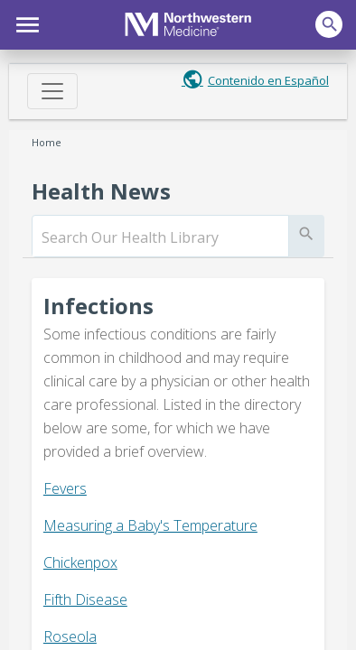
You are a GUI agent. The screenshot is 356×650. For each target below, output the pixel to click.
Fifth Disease (85, 599)
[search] (160, 237)
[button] (25, 23)
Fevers (65, 488)
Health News (101, 191)
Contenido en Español (268, 80)
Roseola (70, 636)
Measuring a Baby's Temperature (150, 525)
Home (46, 142)
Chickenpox (80, 562)
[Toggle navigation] (52, 91)
